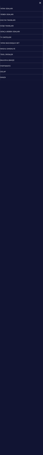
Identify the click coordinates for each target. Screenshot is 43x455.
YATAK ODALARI (6, 8)
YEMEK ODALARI (6, 14)
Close (40, 3)
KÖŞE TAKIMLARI (7, 26)
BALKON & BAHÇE (7, 60)
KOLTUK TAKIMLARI (7, 20)
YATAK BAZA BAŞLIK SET (9, 43)
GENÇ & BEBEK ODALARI (10, 31)
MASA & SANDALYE (7, 49)
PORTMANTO (5, 66)
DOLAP (3, 72)
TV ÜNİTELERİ (5, 37)
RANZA (3, 77)
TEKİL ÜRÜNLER (6, 54)
